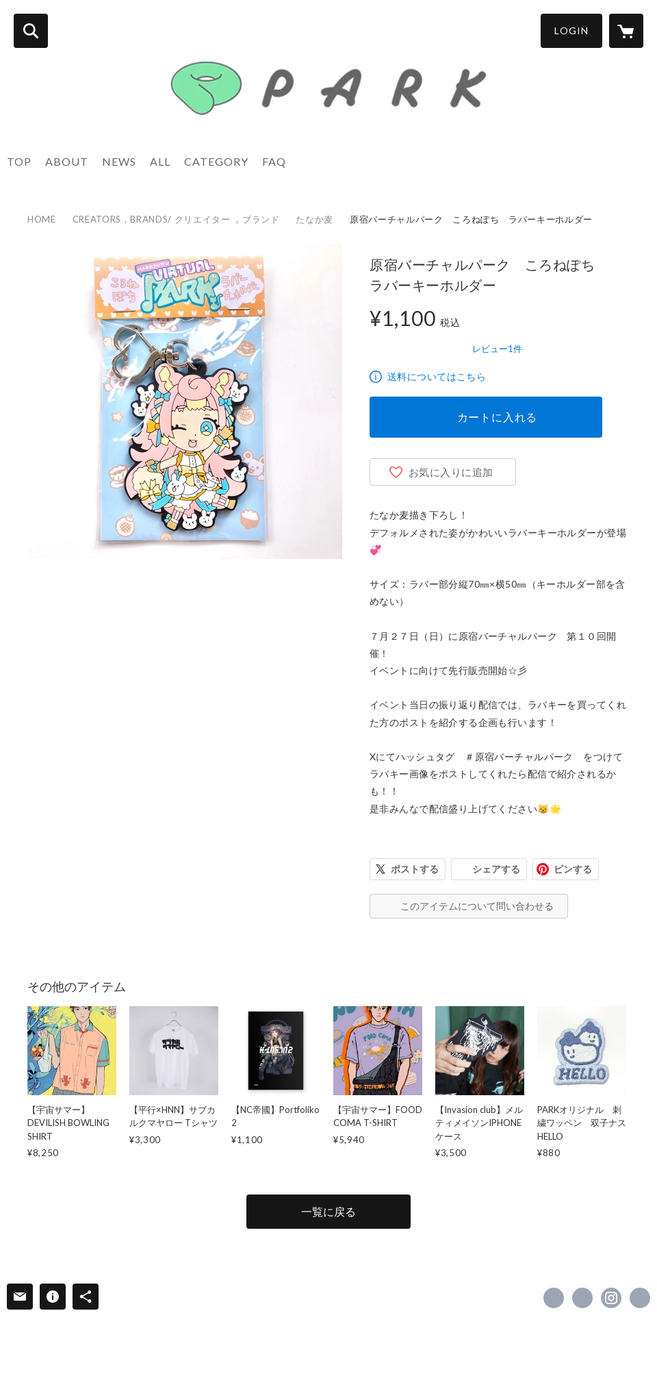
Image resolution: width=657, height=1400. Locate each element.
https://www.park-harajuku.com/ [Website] (640, 1298)
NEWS (119, 161)
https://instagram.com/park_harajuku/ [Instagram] (611, 1298)
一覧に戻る (328, 1211)
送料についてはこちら (436, 376)
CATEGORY (216, 161)
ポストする (415, 869)
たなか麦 (314, 219)
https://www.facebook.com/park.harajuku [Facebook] (553, 1298)
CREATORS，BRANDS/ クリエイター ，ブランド (176, 219)
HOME (41, 219)
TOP (19, 161)
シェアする (496, 869)
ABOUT (66, 161)
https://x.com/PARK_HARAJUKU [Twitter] (582, 1298)
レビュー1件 (497, 348)
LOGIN (571, 30)
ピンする (573, 869)
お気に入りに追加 (451, 472)
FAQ (274, 161)
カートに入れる (497, 416)
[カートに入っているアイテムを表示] (626, 31)
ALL (160, 161)
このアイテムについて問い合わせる (477, 906)
